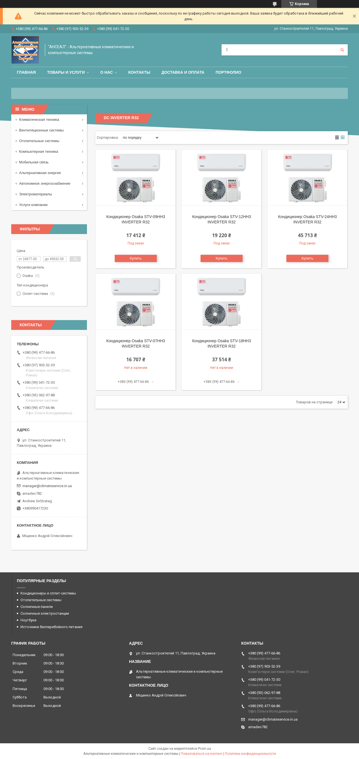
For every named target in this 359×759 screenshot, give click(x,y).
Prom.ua (204, 749)
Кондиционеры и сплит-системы (48, 593)
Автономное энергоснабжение (44, 183)
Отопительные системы (39, 141)
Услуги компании (33, 205)
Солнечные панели (36, 607)
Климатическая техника (39, 119)
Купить (136, 258)
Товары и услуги (66, 72)
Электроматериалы (35, 194)
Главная (26, 72)
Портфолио (228, 72)
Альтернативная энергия (40, 173)
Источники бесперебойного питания (51, 627)
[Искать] (342, 49)
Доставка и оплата (183, 72)
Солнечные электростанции (44, 613)
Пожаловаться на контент (201, 754)
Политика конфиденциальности (250, 754)
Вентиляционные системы (41, 130)
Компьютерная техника (38, 151)
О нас (106, 72)
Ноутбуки (28, 620)
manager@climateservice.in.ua (47, 486)
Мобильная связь (34, 162)
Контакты (139, 72)
